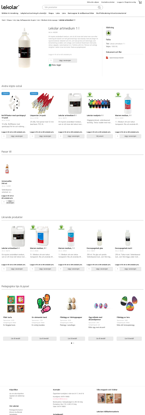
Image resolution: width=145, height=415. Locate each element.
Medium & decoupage (49, 20)
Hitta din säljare (93, 2)
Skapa (51, 13)
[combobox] (72, 7)
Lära (64, 13)
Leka (58, 13)
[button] (71, 343)
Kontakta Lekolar (108, 2)
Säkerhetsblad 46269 (115, 57)
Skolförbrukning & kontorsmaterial (111, 13)
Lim (38, 20)
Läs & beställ (15, 338)
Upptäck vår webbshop (16, 396)
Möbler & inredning (10, 13)
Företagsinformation (16, 410)
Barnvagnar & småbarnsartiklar (81, 13)
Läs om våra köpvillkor (16, 393)
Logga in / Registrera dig (126, 2)
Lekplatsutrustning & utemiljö (33, 13)
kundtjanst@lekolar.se (60, 399)
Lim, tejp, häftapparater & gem (24, 20)
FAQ (10, 398)
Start (3, 20)
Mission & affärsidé (15, 412)
